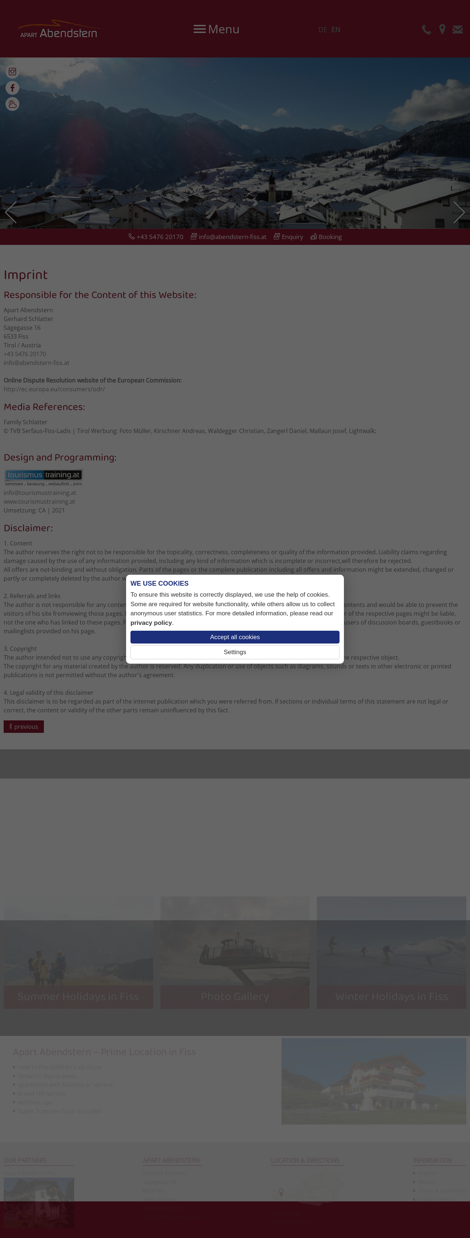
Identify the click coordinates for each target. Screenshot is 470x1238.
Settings (235, 652)
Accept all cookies (235, 637)
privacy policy (151, 622)
